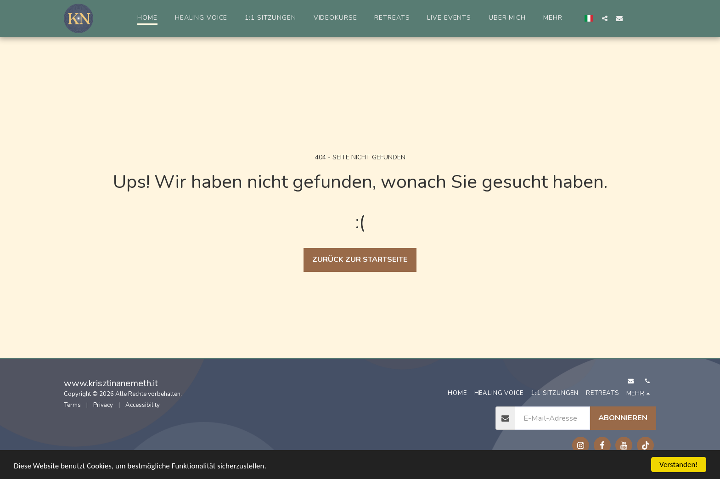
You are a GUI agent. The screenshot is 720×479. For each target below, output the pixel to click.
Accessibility (142, 405)
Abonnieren (622, 417)
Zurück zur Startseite (360, 259)
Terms (72, 405)
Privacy (103, 405)
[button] (605, 18)
